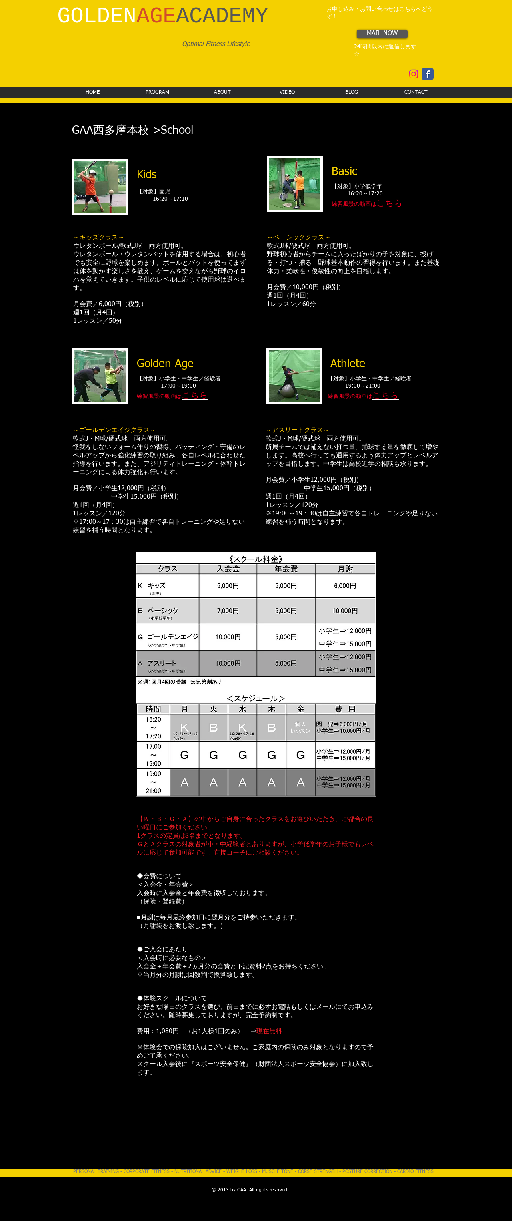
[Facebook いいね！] (368, 76)
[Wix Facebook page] (428, 74)
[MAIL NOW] (382, 34)
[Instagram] (414, 74)
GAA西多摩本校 (110, 130)
